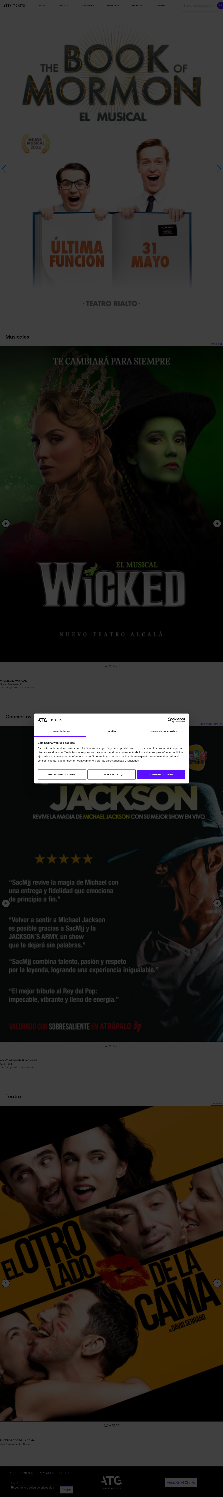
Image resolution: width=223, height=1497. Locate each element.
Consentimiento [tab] (60, 731)
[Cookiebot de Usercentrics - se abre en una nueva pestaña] (170, 720)
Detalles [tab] (111, 731)
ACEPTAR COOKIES (161, 774)
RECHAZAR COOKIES (62, 774)
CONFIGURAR (111, 774)
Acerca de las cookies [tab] (163, 731)
